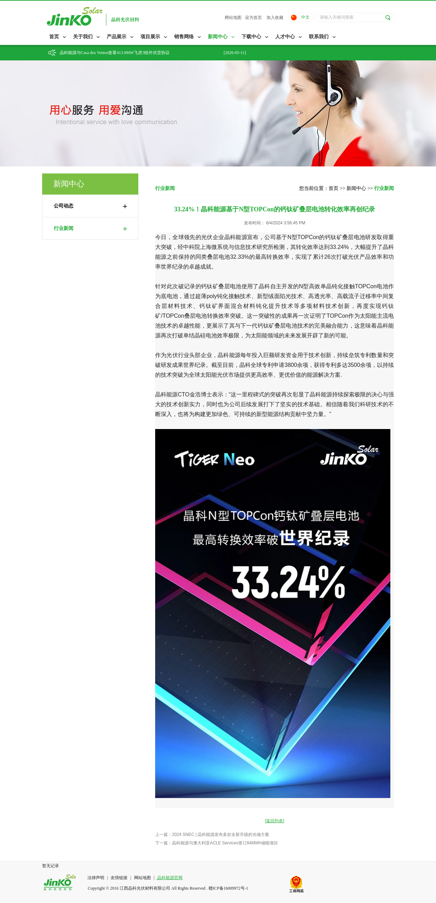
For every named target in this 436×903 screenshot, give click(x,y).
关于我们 (83, 36)
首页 (54, 36)
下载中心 (251, 36)
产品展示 (116, 36)
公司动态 (90, 206)
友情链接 (119, 877)
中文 (305, 17)
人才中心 (285, 36)
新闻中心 (217, 36)
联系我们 (319, 36)
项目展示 (150, 36)
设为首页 (253, 17)
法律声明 (96, 877)
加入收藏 (274, 17)
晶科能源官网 (169, 877)
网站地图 (233, 17)
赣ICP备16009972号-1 (228, 888)
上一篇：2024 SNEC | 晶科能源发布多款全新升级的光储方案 (212, 834)
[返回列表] (274, 820)
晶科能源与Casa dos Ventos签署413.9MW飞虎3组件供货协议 (115, 52)
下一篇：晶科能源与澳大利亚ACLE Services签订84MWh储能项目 (216, 843)
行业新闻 (90, 228)
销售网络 (184, 36)
